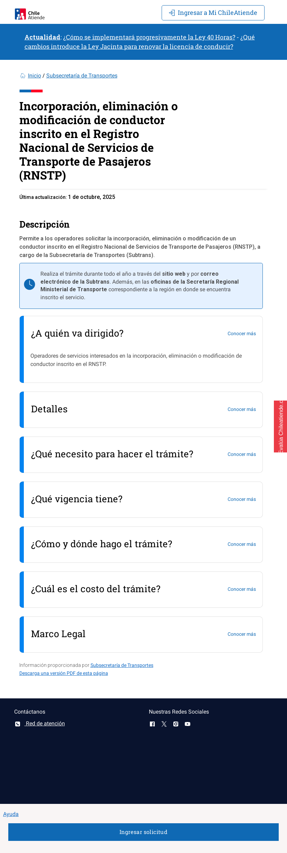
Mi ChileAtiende (213, 12)
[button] (280, 426)
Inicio (34, 75)
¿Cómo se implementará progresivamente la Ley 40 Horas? (149, 37)
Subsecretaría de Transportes (81, 75)
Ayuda (11, 814)
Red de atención (39, 723)
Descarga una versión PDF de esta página (63, 673)
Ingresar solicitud (143, 831)
